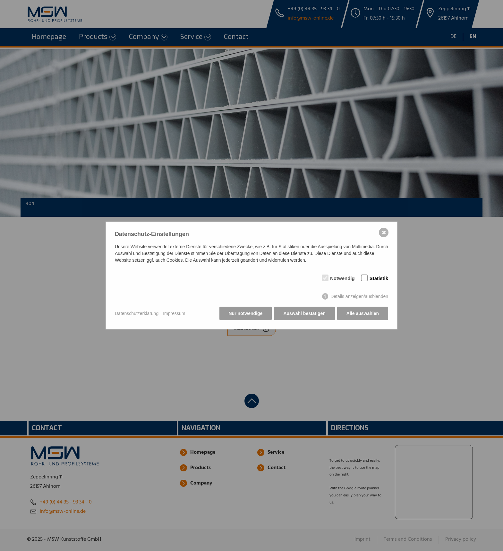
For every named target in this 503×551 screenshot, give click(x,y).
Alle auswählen (362, 313)
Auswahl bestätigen (304, 313)
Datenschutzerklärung (136, 313)
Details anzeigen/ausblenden (359, 296)
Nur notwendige (246, 313)
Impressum (174, 313)
